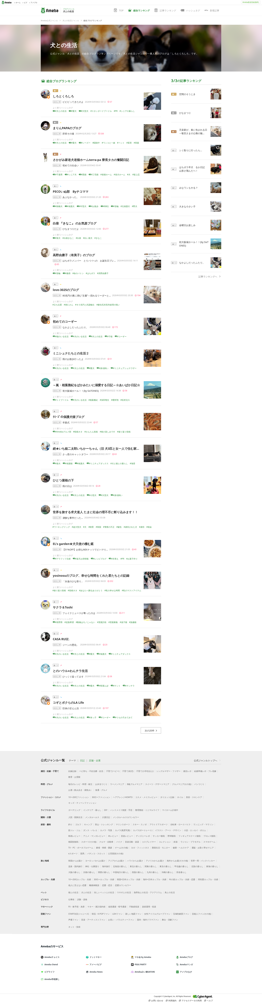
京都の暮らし (89, 872)
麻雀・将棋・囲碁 (104, 847)
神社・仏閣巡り (92, 866)
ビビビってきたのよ (73, 101)
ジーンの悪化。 (70, 644)
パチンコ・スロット (96, 853)
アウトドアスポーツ (159, 824)
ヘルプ (208, 1000)
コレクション (165, 841)
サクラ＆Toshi (63, 607)
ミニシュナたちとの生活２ (71, 353)
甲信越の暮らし (181, 866)
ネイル (180, 797)
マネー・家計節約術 (96, 906)
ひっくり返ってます (73, 676)
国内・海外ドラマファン (148, 919)
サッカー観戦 (159, 836)
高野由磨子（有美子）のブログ (75, 255)
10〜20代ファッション (78, 797)
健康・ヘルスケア (181, 847)
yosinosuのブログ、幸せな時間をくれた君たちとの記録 (91, 576)
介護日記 (106, 817)
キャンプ (88, 824)
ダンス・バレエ (90, 830)
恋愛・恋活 (107, 885)
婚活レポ (187, 771)
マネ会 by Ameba (142, 957)
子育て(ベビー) (112, 771)
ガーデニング (74, 810)
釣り (70, 824)
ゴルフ (78, 824)
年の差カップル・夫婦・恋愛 (182, 879)
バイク (119, 841)
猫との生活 (73, 892)
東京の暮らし (166, 866)
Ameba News (95, 971)
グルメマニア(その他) (181, 784)
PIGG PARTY (140, 964)
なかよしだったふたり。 (75, 327)
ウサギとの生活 (124, 892)
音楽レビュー (127, 836)
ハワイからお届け (135, 860)
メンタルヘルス (92, 817)
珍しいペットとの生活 (104, 892)
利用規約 (171, 1000)
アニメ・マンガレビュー (94, 836)
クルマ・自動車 (106, 841)
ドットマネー (95, 957)
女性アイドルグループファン (157, 913)
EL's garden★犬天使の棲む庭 (73, 544)
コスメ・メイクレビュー (146, 797)
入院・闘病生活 (75, 817)
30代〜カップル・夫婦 (104, 879)
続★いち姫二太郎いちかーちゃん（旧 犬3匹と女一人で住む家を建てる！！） (105, 449)
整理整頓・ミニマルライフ (147, 810)
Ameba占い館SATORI (144, 971)
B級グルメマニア (134, 784)
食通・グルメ (101, 790)
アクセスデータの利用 (190, 1000)
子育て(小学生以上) (144, 771)
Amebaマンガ (185, 964)
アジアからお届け (116, 860)
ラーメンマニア (117, 784)
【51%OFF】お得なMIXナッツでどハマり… (85, 549)
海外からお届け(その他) (177, 860)
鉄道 (176, 841)
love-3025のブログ (66, 290)
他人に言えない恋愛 (77, 885)
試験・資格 (82, 899)
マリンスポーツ (123, 824)
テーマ (72, 760)
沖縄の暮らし (168, 872)
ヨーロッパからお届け (95, 860)
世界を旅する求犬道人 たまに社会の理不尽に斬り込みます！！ (95, 512)
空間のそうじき (187, 94)
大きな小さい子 (187, 206)
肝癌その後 (68, 133)
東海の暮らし (212, 866)
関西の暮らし (104, 872)
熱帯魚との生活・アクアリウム (148, 892)
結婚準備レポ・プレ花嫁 (205, 771)
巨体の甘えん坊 (70, 708)
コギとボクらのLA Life (68, 703)
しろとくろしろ (63, 96)
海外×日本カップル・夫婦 (154, 879)
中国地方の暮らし (121, 872)
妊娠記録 (72, 771)
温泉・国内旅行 (75, 866)
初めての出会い (70, 165)
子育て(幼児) (127, 771)
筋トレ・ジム (74, 830)
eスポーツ (73, 853)
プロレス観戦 (209, 836)
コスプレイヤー (149, 841)
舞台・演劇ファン (170, 919)
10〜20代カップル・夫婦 (79, 879)
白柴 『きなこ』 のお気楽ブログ (74, 223)
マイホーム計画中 (170, 810)
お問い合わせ (156, 1000)
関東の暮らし (151, 866)
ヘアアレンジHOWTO (123, 797)
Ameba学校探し (51, 979)
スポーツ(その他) (88, 841)
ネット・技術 (74, 926)
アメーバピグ (95, 964)
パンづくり (199, 784)
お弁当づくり (101, 784)
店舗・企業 (95, 760)
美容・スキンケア (194, 797)
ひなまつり (185, 112)
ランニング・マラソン (203, 824)
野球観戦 (172, 836)
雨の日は (67, 486)
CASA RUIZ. (61, 639)
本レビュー (113, 836)
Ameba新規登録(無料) (250, 2)
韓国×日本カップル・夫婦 (128, 879)
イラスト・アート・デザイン (168, 830)
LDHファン (117, 913)
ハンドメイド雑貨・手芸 (121, 810)
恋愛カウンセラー (123, 885)
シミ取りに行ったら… (190, 150)
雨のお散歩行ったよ (73, 359)
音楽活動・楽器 (132, 841)
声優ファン (73, 919)
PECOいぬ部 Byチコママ (70, 192)
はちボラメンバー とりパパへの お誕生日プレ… (89, 260)
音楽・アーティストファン (93, 919)
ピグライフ (49, 971)
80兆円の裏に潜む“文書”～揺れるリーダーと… (86, 295)
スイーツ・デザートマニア (157, 784)
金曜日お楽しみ (187, 225)
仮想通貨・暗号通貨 (117, 906)
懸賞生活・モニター (161, 847)
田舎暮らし (181, 872)
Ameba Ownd (50, 964)
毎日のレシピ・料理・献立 (80, 784)
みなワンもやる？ (188, 187)
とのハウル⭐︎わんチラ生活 (70, 671)
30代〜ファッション (101, 797)
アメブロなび (185, 971)
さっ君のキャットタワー (75, 454)
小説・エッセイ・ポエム (195, 830)
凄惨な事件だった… (72, 517)
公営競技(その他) (115, 853)
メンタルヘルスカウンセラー (126, 817)
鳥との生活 (170, 892)
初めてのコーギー (65, 322)
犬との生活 (63, 45)
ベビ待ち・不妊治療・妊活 (91, 771)
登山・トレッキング (104, 824)
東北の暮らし (136, 866)
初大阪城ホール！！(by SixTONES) (80, 390)
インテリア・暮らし (92, 810)
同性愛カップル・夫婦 (208, 879)
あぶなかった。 (70, 197)
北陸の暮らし (197, 866)
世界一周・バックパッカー (203, 860)
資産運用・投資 (149, 906)
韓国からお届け (75, 860)
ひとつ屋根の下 (63, 480)
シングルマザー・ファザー (168, 771)
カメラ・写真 (106, 830)
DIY (105, 810)
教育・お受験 (74, 777)
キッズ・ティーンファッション (82, 802)
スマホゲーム (209, 841)
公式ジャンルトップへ (207, 760)
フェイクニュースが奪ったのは (78, 613)
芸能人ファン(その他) (201, 913)
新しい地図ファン (133, 913)
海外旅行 (106, 866)
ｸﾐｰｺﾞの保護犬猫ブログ (68, 417)
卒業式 (66, 422)
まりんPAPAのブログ (67, 128)
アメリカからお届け (155, 860)
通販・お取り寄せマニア (203, 847)
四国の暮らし (138, 872)
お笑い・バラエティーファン (121, 919)
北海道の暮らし (120, 866)
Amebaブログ (185, 957)
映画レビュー (74, 836)
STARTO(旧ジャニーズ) (78, 913)
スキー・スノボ (140, 824)
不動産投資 (134, 906)
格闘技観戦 (73, 841)
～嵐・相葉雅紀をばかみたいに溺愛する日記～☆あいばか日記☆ (96, 385)
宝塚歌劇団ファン (181, 913)
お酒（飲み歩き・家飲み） (80, 790)
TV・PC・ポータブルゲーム (80, 847)
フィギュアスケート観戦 (189, 836)
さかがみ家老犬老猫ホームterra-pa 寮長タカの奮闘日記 (91, 160)
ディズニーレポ (143, 836)
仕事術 (71, 899)
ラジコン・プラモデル (190, 841)
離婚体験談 (94, 885)
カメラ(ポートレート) (142, 830)
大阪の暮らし (74, 872)
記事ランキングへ (210, 276)
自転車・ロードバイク (180, 824)
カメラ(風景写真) (122, 830)
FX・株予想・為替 (76, 906)
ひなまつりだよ (70, 228)
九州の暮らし (153, 872)
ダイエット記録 (167, 797)
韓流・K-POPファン (101, 913)
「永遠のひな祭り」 (73, 581)
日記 (82, 760)
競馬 (82, 853)
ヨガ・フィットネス (140, 847)
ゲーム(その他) (121, 847)
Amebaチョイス (51, 957)
